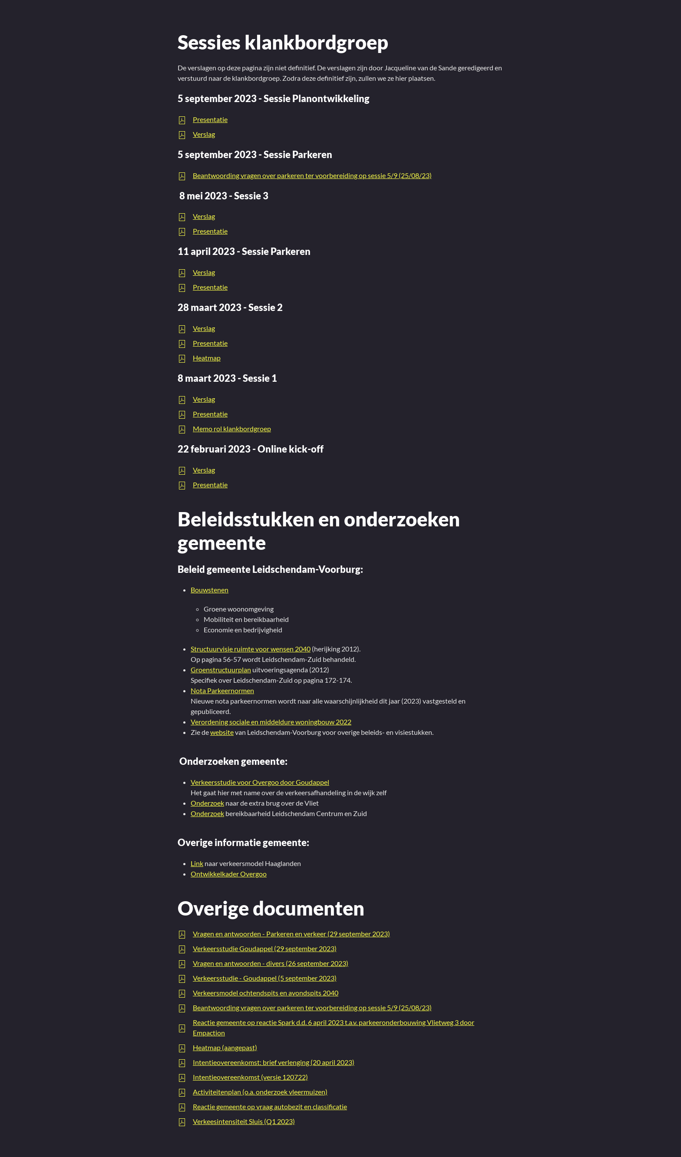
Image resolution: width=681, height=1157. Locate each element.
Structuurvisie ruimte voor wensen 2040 (251, 649)
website (222, 732)
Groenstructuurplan (221, 669)
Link (197, 863)
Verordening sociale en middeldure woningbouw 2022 (271, 721)
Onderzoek (207, 803)
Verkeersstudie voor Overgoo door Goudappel (260, 782)
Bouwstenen (209, 589)
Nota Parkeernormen (222, 690)
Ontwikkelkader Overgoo (229, 873)
